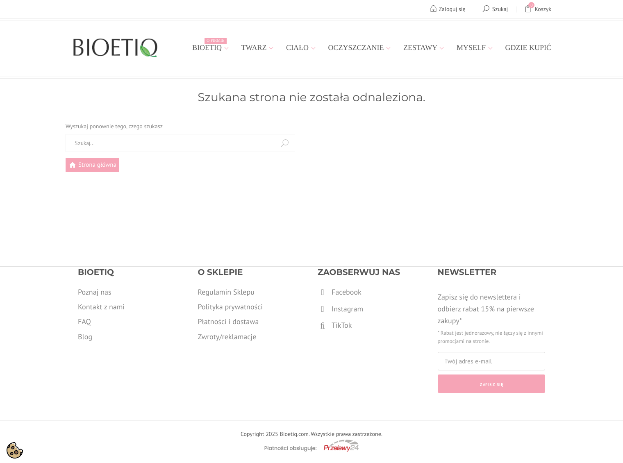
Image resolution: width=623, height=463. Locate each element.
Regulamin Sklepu (226, 292)
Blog (85, 336)
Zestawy (421, 47)
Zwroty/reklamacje (227, 336)
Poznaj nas (94, 292)
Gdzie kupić (528, 47)
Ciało (298, 47)
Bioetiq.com (294, 434)
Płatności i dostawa (228, 321)
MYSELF (472, 47)
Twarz (255, 47)
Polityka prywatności (230, 306)
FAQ (84, 321)
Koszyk (537, 9)
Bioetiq (209, 45)
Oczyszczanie (357, 47)
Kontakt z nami (101, 306)
